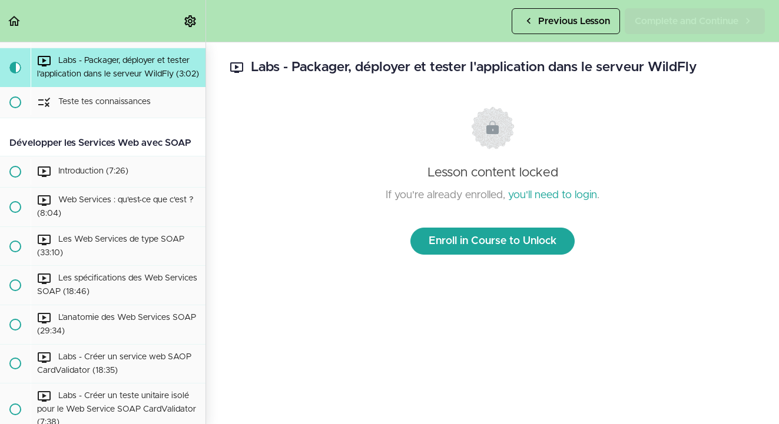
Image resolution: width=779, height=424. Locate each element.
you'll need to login (552, 195)
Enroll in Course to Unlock (492, 241)
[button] (14, 21)
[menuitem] (190, 21)
